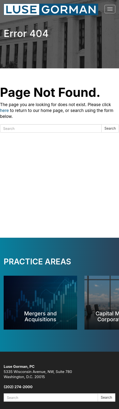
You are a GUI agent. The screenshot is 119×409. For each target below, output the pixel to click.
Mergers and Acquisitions (40, 316)
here (4, 110)
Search (110, 128)
